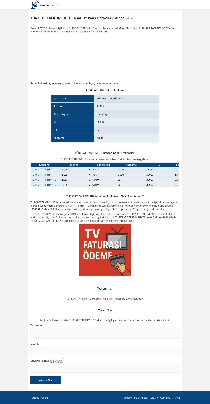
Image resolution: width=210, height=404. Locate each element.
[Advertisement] (105, 56)
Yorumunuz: (37, 325)
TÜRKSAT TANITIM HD (43, 179)
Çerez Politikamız (170, 397)
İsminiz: (35, 344)
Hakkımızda (141, 397)
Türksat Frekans (39, 397)
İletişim (128, 397)
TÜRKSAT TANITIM (41, 169)
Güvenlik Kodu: (39, 360)
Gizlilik (154, 397)
